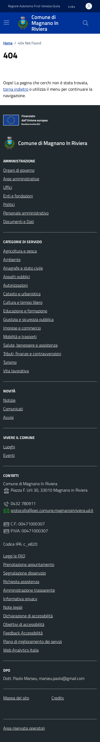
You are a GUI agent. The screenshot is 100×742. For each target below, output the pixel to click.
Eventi (9, 455)
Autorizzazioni (15, 285)
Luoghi (9, 446)
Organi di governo (18, 170)
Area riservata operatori (24, 728)
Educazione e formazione (25, 311)
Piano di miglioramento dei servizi (32, 641)
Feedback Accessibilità (23, 633)
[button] (71, 6)
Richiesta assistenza (21, 581)
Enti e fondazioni (18, 196)
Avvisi (8, 417)
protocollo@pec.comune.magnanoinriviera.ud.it (52, 510)
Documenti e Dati (18, 221)
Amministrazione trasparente (29, 590)
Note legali (12, 607)
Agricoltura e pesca (20, 251)
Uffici (7, 187)
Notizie (9, 400)
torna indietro (15, 89)
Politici (9, 204)
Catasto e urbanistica (22, 293)
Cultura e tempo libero (22, 302)
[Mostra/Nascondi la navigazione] (6, 22)
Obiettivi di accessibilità (23, 624)
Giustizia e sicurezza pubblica (28, 319)
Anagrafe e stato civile (23, 268)
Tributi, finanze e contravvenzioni (32, 353)
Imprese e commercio (22, 328)
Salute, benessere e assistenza (30, 345)
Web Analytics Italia (21, 650)
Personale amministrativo (26, 213)
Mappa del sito (16, 698)
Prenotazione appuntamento (28, 564)
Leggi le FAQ (14, 556)
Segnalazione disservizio (24, 573)
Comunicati (13, 409)
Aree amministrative (21, 178)
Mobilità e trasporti (20, 336)
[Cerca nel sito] (85, 23)
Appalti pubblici (16, 276)
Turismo (10, 362)
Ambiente (12, 259)
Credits (57, 698)
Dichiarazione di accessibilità (28, 616)
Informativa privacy (20, 598)
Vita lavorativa (16, 371)
